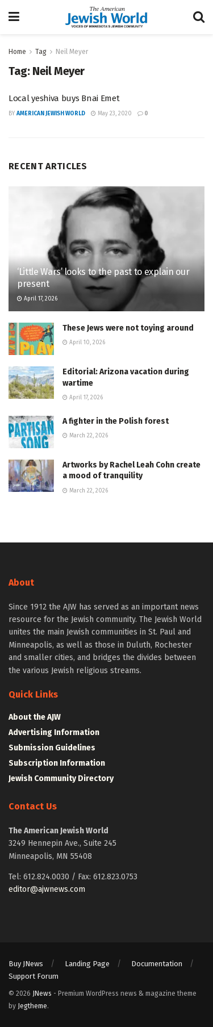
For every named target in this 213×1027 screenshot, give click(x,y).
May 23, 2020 (111, 113)
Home (17, 52)
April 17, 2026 (37, 298)
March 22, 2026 (85, 435)
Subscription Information (57, 763)
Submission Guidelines (52, 748)
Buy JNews (26, 963)
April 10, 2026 (83, 342)
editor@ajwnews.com (47, 889)
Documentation (156, 963)
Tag (41, 52)
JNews (42, 993)
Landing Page (87, 963)
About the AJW (35, 717)
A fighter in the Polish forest (115, 421)
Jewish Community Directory (61, 778)
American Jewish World (50, 113)
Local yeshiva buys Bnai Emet (64, 98)
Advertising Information (54, 732)
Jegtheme (32, 1006)
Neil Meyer (72, 52)
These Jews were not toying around (128, 328)
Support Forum (34, 976)
